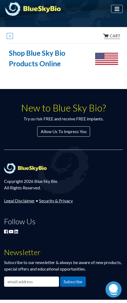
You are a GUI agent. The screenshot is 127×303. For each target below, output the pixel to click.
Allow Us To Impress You (64, 131)
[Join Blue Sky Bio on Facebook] (6, 231)
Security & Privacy (56, 200)
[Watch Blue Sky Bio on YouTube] (11, 231)
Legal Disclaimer (19, 200)
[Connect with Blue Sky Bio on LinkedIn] (16, 231)
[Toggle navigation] (117, 9)
